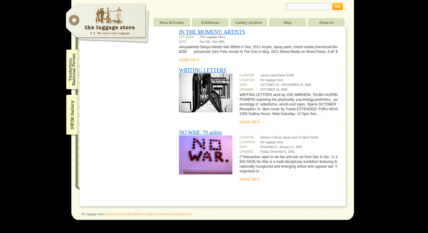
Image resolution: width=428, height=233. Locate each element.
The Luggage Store (107, 23)
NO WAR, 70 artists (200, 133)
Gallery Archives (249, 22)
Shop (288, 22)
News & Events (172, 22)
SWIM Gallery (71, 113)
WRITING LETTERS (202, 70)
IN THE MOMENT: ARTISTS (212, 32)
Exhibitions (210, 22)
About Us (326, 22)
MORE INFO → (191, 60)
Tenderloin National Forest (71, 69)
